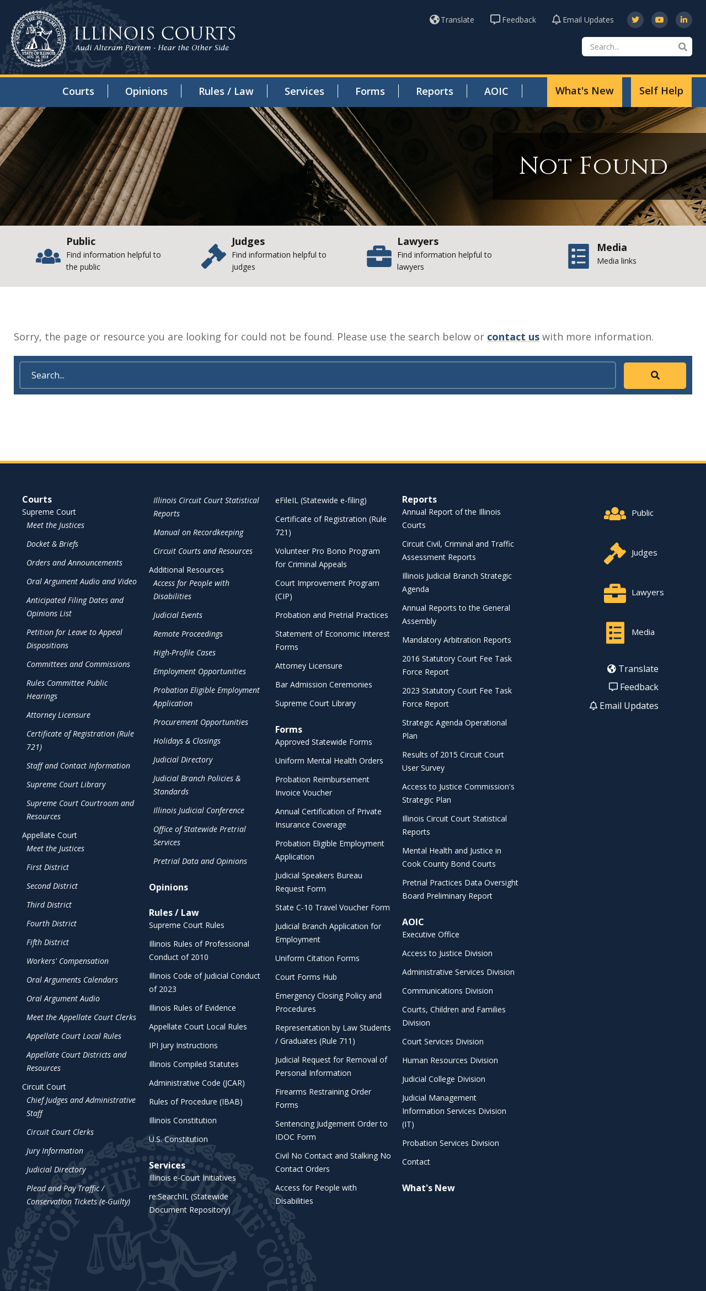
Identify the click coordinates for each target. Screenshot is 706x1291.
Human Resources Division (450, 1060)
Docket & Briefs (52, 543)
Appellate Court (49, 835)
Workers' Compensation (67, 961)
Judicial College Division (443, 1079)
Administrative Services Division (458, 972)
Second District (52, 886)
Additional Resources (186, 569)
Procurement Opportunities (200, 722)
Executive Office (430, 934)
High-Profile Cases (184, 652)
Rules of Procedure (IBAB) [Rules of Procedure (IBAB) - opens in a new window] (196, 1101)
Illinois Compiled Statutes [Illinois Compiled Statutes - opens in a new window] (194, 1064)
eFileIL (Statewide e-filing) (321, 500)
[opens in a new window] (635, 20)
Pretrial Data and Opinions (200, 861)
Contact (416, 1161)
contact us (513, 336)
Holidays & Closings (187, 740)
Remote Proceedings (188, 633)
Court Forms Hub (306, 977)
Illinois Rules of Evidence (192, 1007)
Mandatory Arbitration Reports (456, 639)
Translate (452, 19)
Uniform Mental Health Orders (329, 760)
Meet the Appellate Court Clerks (81, 1017)
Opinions (146, 91)
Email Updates (583, 19)
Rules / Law (226, 91)
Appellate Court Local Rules (73, 1036)
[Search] (637, 46)
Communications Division (447, 990)
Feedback (513, 19)
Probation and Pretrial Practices (331, 615)
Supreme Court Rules (186, 925)
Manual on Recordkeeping (198, 532)
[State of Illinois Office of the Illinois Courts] (123, 38)
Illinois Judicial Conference (198, 810)
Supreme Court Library (315, 703)
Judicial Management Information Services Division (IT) (454, 1110)
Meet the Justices (55, 525)
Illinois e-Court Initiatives (192, 1177)
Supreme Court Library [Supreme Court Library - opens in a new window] (65, 784)
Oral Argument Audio (63, 998)
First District (47, 867)
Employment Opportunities (199, 671)
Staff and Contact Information (78, 765)
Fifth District (47, 942)
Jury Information (54, 1150)
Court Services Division (443, 1041)
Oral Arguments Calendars (72, 979)
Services (304, 91)
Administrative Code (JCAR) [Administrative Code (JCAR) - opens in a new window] (197, 1082)
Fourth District (51, 923)
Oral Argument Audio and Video (81, 581)
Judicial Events (177, 615)
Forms (370, 91)
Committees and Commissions (78, 664)
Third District (49, 904)
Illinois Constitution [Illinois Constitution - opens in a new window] (183, 1120)
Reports (434, 91)
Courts (78, 91)
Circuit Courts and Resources (203, 551)
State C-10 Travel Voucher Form (332, 907)
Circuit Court (44, 1086)
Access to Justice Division (447, 953)
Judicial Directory (55, 1169)
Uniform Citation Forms (317, 958)
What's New (584, 90)
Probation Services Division (450, 1143)
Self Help (661, 90)
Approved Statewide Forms (323, 742)
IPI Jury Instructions (183, 1045)
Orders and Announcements (74, 562)
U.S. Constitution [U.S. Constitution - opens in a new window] (178, 1139)
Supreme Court (49, 511)
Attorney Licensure (58, 714)
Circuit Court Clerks (60, 1132)
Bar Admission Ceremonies (323, 684)
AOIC (496, 91)
